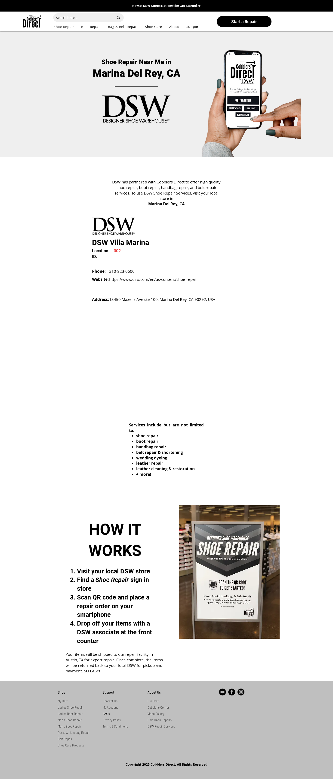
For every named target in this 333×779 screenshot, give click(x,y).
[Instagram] (240, 692)
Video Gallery (156, 714)
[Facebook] (231, 692)
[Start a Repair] (244, 21)
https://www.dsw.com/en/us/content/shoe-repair (153, 279)
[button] (67, 27)
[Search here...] (81, 17)
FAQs (106, 714)
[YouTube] (222, 692)
